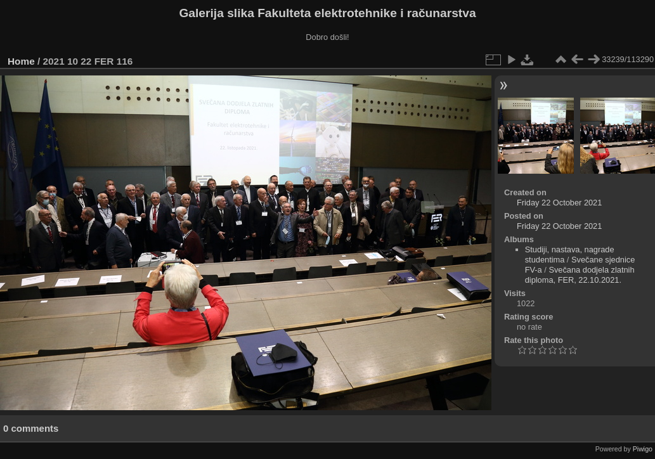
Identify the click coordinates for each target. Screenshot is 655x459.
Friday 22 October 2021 (559, 202)
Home (21, 61)
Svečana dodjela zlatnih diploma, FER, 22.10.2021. (580, 275)
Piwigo (642, 449)
